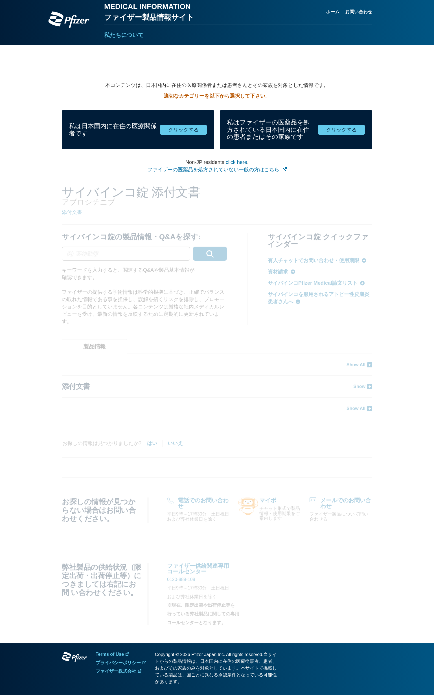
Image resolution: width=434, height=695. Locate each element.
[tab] (94, 346)
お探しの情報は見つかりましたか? (101, 443)
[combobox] (144, 254)
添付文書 (72, 212)
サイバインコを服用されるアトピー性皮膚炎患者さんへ (318, 297)
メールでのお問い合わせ (345, 503)
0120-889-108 (181, 579)
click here (236, 162)
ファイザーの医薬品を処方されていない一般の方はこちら (214, 169)
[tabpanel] (217, 386)
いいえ (175, 443)
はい (152, 443)
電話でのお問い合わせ (203, 503)
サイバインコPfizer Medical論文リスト (313, 283)
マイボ (267, 500)
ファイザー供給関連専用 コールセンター (198, 568)
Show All (356, 364)
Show (359, 386)
